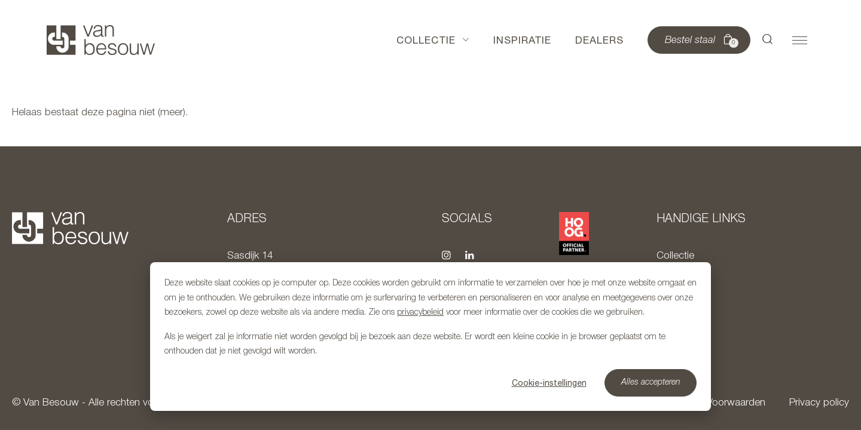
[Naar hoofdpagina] (101, 40)
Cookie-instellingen (549, 383)
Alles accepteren (650, 382)
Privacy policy (819, 402)
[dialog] (430, 336)
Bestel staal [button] (700, 40)
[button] (767, 40)
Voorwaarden (736, 402)
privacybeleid (420, 313)
